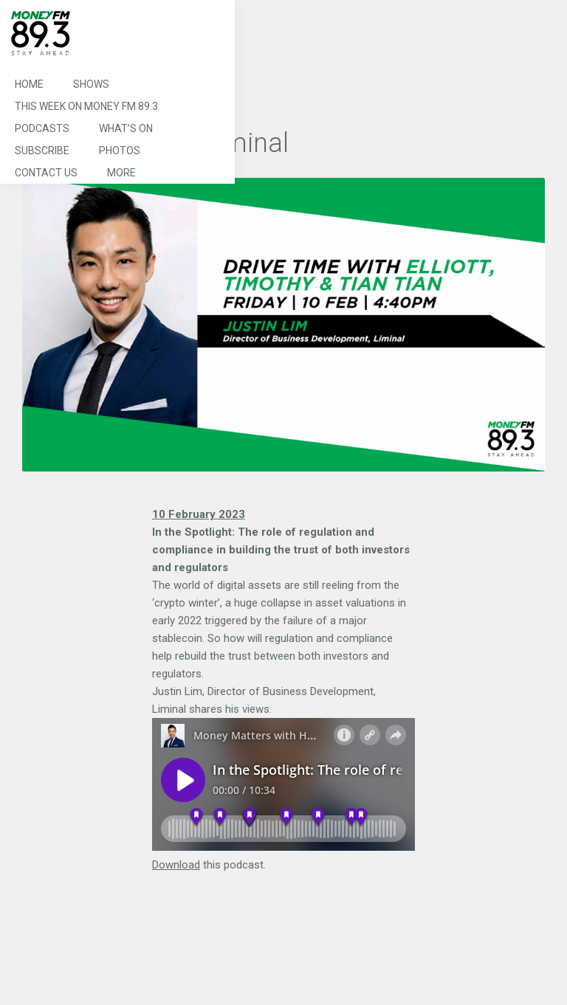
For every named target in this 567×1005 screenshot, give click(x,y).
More (121, 173)
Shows (91, 84)
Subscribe (42, 150)
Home (29, 84)
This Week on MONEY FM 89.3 (86, 106)
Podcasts (42, 128)
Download (176, 864)
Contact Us (46, 173)
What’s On (126, 128)
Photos (119, 150)
